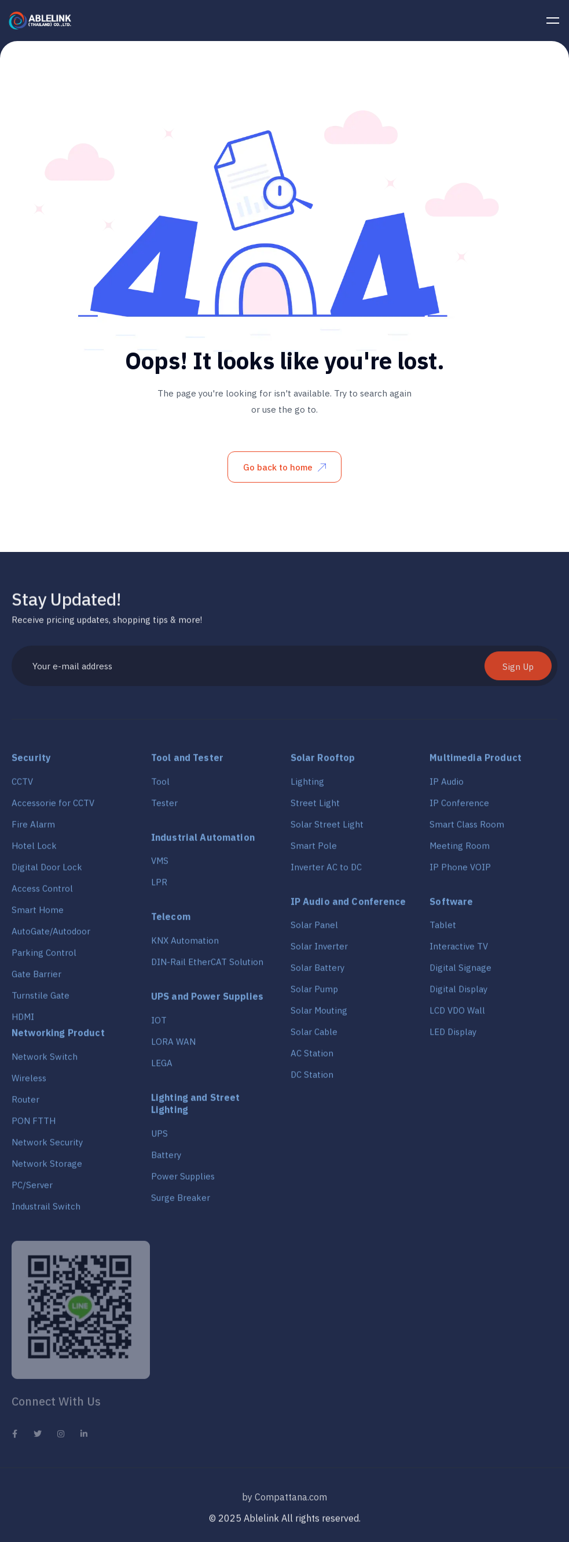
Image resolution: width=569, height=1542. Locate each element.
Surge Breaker (180, 1201)
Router (25, 1103)
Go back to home (284, 467)
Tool (160, 785)
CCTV (22, 785)
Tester (164, 807)
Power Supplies (183, 1180)
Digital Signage (460, 971)
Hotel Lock (34, 849)
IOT (159, 1024)
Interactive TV (458, 950)
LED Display (452, 1036)
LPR (159, 886)
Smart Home (38, 914)
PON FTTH (34, 1125)
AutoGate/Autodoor (51, 935)
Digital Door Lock (47, 871)
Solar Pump (314, 993)
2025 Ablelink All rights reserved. (289, 1522)
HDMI (23, 1020)
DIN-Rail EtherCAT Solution (207, 966)
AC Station (312, 1057)
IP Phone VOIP (460, 871)
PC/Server (32, 1189)
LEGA (161, 1067)
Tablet (442, 929)
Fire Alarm (33, 828)
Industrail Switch (46, 1210)
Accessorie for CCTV (53, 807)
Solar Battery (317, 971)
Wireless (29, 1082)
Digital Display (458, 993)
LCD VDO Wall (457, 1014)
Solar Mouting (319, 1014)
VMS (159, 864)
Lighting (307, 785)
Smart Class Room (466, 828)
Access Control (42, 892)
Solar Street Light (327, 828)
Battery (166, 1159)
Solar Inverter (319, 950)
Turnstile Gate (40, 999)
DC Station (312, 1078)
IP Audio (446, 785)
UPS (159, 1137)
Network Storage (47, 1167)
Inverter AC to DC (326, 871)
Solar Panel (314, 929)
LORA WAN (173, 1045)
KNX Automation (185, 944)
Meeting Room (459, 849)
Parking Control (44, 956)
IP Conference (459, 807)
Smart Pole (314, 849)
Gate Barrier (36, 978)
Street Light (315, 807)
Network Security (47, 1146)
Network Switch (45, 1060)
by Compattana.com (284, 1504)
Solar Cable (314, 1036)
